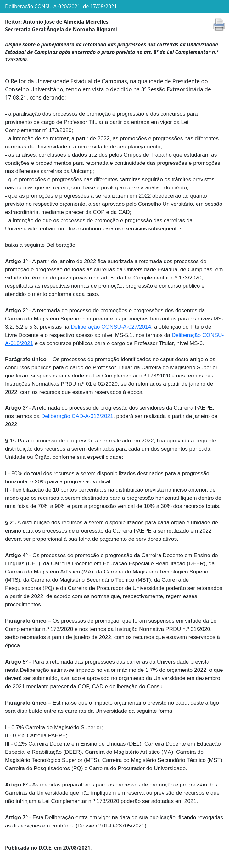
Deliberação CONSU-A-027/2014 (111, 327)
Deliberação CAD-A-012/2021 (77, 416)
